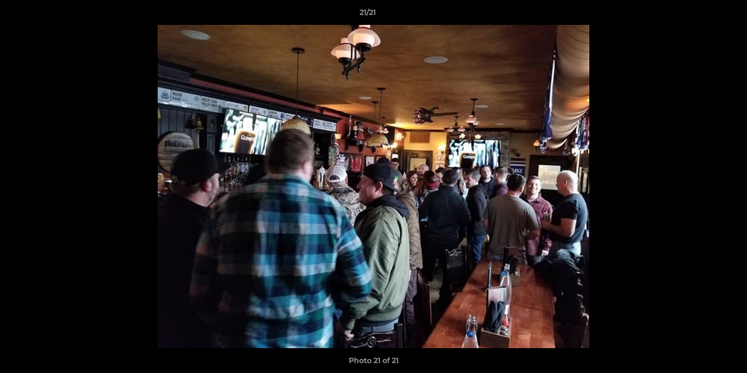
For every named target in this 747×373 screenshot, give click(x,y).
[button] (703, 15)
